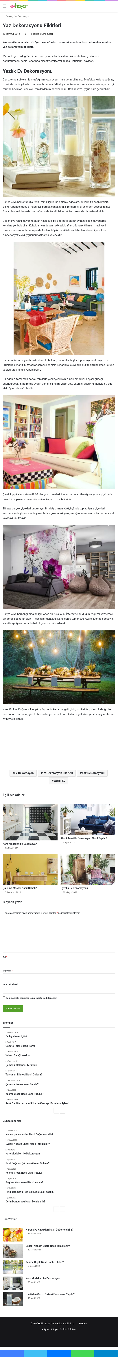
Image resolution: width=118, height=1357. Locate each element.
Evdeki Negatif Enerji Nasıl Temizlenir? (48, 1245)
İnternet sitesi (10, 984)
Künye (54, 1329)
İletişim (45, 1329)
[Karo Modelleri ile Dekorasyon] (30, 822)
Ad (5, 957)
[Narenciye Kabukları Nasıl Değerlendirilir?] (13, 1234)
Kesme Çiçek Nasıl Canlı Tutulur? (45, 1262)
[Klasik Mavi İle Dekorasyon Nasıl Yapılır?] (87, 819)
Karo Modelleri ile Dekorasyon (20, 843)
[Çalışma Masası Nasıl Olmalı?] (30, 869)
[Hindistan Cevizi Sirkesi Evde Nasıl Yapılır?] (13, 1299)
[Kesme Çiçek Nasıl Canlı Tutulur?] (13, 1267)
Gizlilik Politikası (68, 1329)
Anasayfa (9, 16)
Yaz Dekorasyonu (93, 773)
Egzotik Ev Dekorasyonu (74, 888)
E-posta (8, 970)
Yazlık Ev (59, 781)
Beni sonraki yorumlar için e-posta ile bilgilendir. (31, 998)
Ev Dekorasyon (24, 773)
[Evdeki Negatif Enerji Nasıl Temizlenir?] (13, 1251)
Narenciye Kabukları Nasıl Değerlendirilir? (49, 1229)
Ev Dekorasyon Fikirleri (58, 773)
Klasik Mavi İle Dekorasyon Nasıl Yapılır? (83, 838)
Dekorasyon (24, 16)
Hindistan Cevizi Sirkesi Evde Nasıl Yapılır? (50, 1294)
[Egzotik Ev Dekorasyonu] (87, 869)
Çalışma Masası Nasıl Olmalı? (20, 888)
